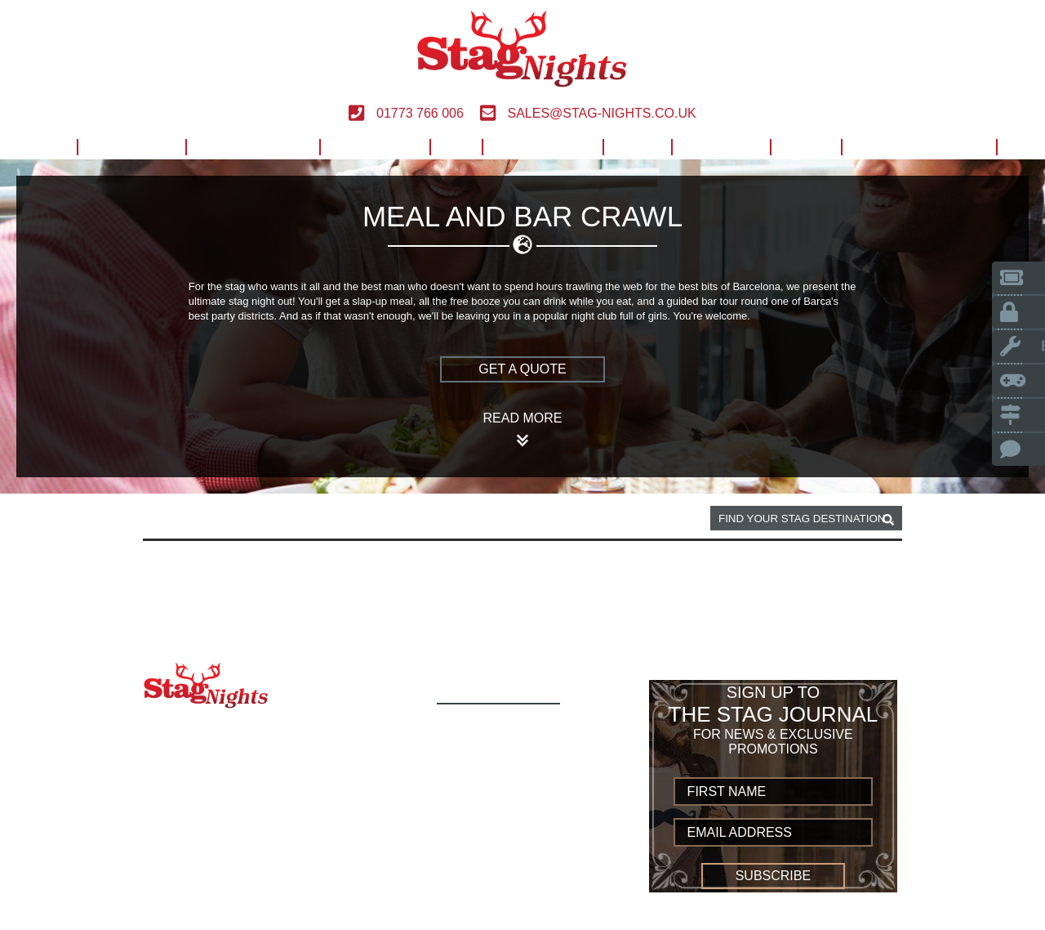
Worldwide (542, 146)
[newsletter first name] (774, 791)
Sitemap (471, 907)
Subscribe (773, 876)
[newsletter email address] (774, 832)
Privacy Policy (495, 871)
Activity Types (494, 745)
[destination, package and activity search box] (806, 518)
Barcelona (240, 519)
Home (39, 146)
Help (637, 146)
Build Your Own (918, 146)
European (374, 146)
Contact (720, 146)
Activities (131, 146)
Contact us (484, 889)
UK (455, 146)
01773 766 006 (406, 113)
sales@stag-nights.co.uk (588, 113)
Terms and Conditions (522, 853)
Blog (805, 146)
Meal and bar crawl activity (375, 519)
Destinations (252, 146)
